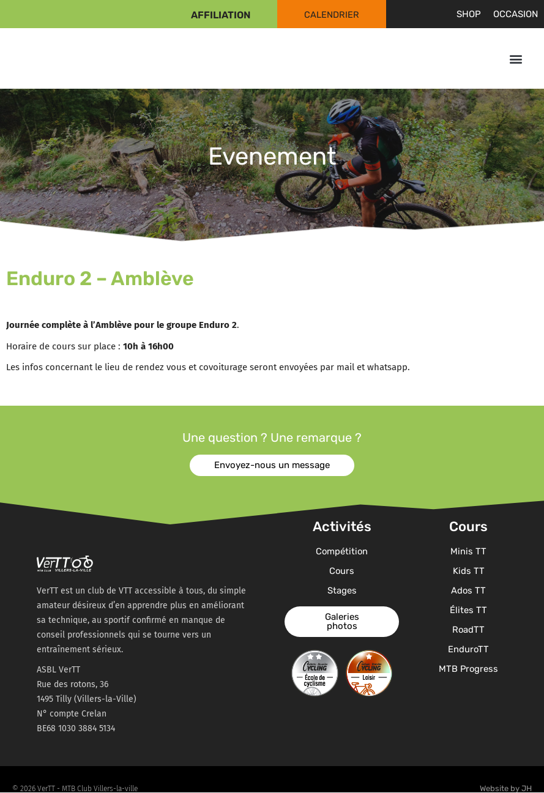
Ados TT (468, 590)
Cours (342, 570)
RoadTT (468, 629)
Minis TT (468, 551)
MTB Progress (468, 668)
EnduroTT (469, 649)
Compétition (341, 551)
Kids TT (469, 570)
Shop (468, 14)
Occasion (515, 14)
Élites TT (468, 610)
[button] (515, 58)
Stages (342, 590)
